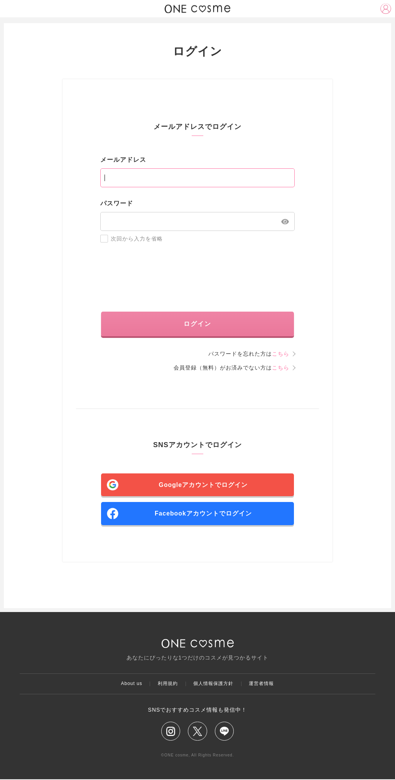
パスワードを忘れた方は (248, 354)
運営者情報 (262, 684)
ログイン (197, 323)
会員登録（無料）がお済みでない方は (231, 368)
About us (131, 684)
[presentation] (197, 277)
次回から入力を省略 (131, 238)
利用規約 (168, 684)
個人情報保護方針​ (214, 684)
